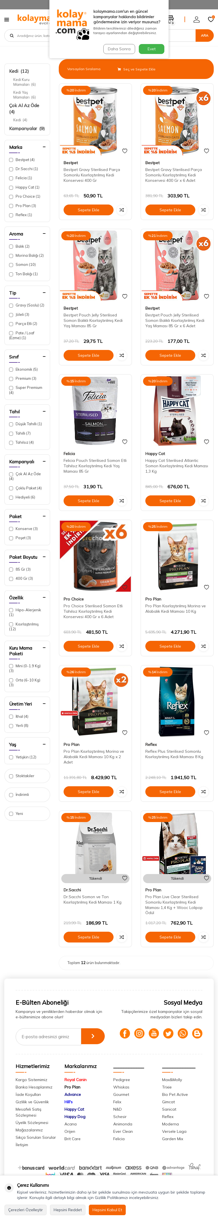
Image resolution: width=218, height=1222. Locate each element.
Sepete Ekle (88, 209)
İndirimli (19, 794)
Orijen (69, 1141)
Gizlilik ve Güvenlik (32, 1111)
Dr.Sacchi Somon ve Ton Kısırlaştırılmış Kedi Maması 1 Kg (92, 899)
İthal (18, 716)
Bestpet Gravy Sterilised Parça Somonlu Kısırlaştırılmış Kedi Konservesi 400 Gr (92, 175)
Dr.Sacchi (23, 168)
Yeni (16, 813)
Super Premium (25, 390)
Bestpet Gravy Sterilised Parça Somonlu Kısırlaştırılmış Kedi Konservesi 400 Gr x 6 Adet (173, 175)
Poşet (20, 537)
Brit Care (72, 1148)
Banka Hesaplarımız (34, 1097)
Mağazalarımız (29, 1139)
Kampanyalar (27, 128)
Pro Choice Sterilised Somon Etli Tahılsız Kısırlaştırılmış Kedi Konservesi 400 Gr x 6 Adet (93, 611)
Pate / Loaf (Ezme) (21, 335)
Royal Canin (75, 1089)
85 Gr (20, 569)
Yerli (18, 725)
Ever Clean (123, 1141)
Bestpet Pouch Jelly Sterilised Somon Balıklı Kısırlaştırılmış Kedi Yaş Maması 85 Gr (93, 320)
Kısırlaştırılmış (24, 626)
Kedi (19, 71)
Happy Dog (74, 1126)
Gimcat (168, 1111)
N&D (117, 1119)
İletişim (22, 1154)
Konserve (23, 528)
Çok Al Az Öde (25, 476)
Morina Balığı (26, 255)
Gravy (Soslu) (26, 305)
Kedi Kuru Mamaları (24, 82)
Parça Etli (23, 323)
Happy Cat (24, 187)
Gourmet (121, 1104)
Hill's (68, 1111)
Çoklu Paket (25, 488)
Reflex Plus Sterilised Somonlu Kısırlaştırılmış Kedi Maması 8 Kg (174, 754)
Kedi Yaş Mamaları (24, 94)
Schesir (120, 1126)
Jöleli (19, 314)
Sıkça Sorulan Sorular (36, 1147)
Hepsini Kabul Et (107, 1209)
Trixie (167, 1097)
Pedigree (121, 1089)
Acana (70, 1133)
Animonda (122, 1133)
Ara (204, 35)
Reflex (20, 214)
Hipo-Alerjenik (25, 612)
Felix (117, 1111)
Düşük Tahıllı (25, 424)
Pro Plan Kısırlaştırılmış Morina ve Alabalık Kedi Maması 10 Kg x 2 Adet (94, 757)
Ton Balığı (23, 274)
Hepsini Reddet (68, 1209)
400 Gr (21, 578)
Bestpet (22, 159)
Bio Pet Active (175, 1104)
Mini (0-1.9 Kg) (25, 668)
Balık (19, 246)
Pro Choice (24, 196)
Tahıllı (20, 433)
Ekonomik (23, 369)
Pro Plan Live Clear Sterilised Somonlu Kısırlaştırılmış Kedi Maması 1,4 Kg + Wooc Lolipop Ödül (174, 904)
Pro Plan (22, 205)
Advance (72, 1104)
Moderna (170, 1133)
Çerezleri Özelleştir (25, 1209)
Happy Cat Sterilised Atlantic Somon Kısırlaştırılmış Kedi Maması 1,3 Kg (176, 466)
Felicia (20, 178)
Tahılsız (21, 442)
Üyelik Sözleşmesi (32, 1132)
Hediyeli (22, 497)
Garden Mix (172, 1148)
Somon (22, 264)
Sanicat (169, 1119)
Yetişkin (22, 757)
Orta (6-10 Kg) (24, 682)
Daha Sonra (118, 48)
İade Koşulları (28, 1104)
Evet (152, 48)
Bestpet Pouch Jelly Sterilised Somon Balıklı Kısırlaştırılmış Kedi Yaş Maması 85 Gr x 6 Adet (174, 320)
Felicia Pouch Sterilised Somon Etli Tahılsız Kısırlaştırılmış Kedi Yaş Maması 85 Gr (95, 466)
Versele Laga (174, 1141)
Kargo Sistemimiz (31, 1089)
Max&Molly (172, 1089)
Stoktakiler (21, 775)
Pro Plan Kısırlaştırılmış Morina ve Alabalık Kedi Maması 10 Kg (175, 608)
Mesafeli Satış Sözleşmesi (28, 1122)
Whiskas (121, 1097)
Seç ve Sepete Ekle (137, 69)
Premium (22, 378)
